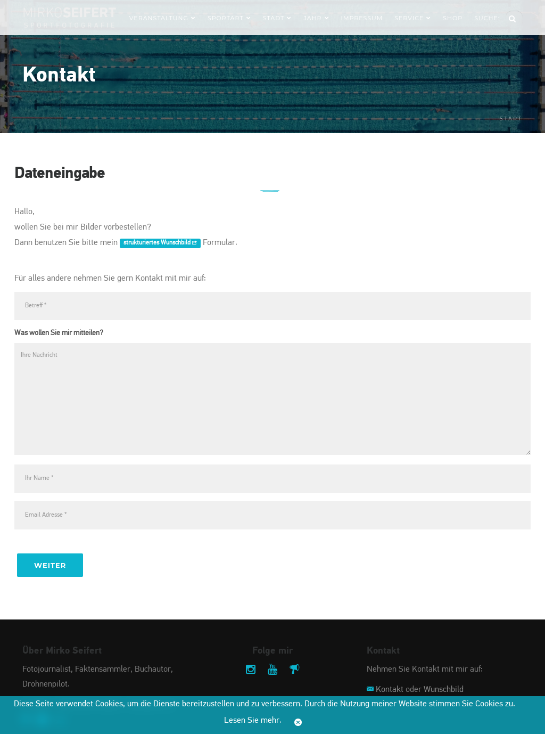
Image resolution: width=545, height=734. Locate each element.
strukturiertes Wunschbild (160, 243)
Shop (453, 18)
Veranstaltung (162, 18)
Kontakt (389, 690)
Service (412, 18)
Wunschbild (444, 690)
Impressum (362, 18)
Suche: (487, 18)
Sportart (229, 18)
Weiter (50, 565)
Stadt (277, 18)
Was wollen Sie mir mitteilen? (58, 333)
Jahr (316, 18)
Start (511, 118)
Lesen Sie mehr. (253, 720)
